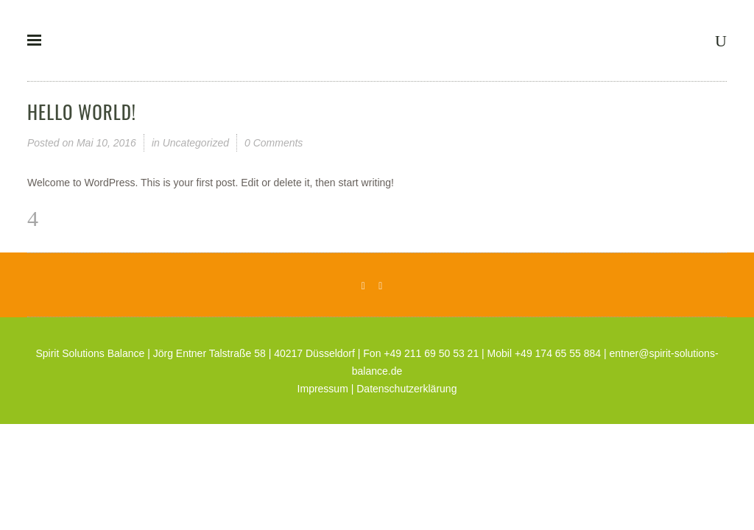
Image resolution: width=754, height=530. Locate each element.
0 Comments (273, 143)
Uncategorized (196, 143)
